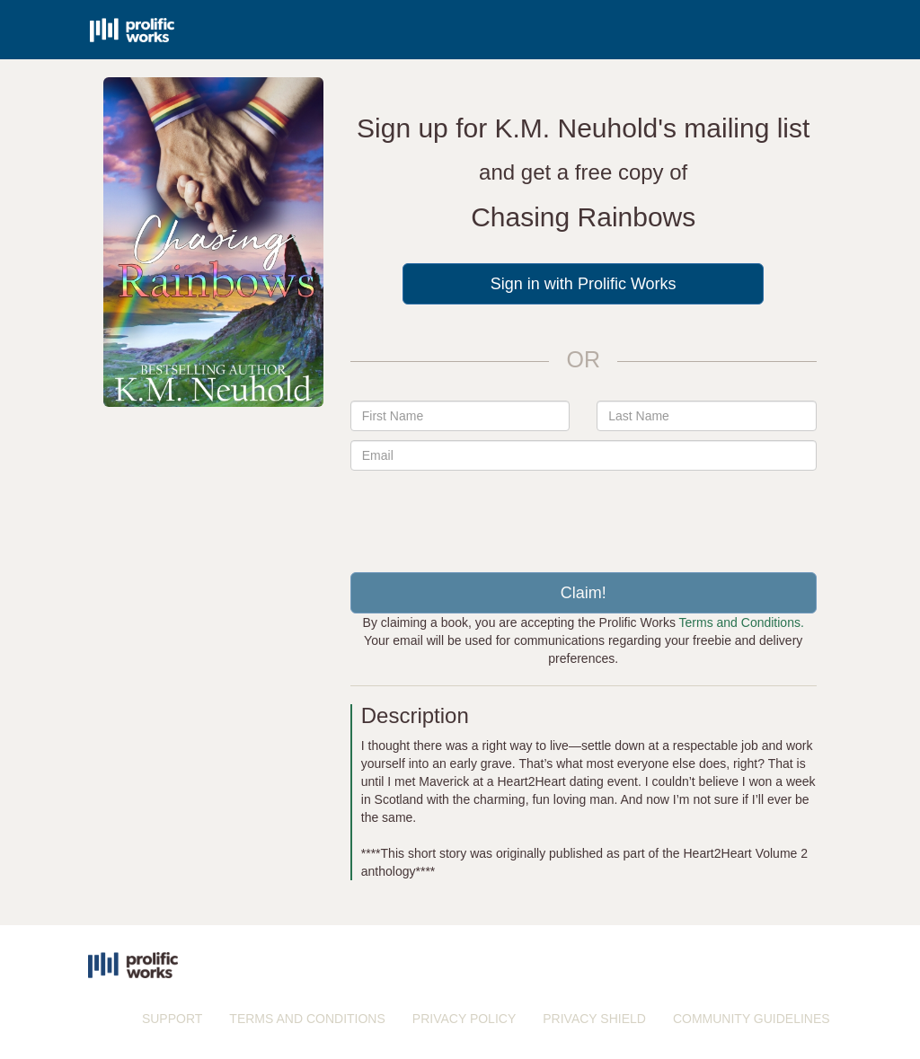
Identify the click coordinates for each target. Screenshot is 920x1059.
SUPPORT (172, 1018)
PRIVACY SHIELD (594, 1018)
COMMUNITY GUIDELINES (751, 1018)
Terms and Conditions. (741, 622)
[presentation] (583, 515)
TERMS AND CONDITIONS (307, 1018)
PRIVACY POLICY (464, 1018)
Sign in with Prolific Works (584, 284)
